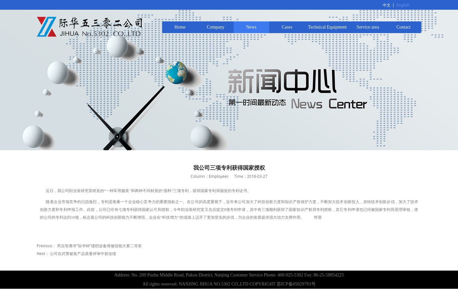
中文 (387, 5)
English (403, 5)
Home (180, 27)
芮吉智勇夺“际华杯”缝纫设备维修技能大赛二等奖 (99, 246)
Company (215, 27)
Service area (368, 27)
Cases (287, 27)
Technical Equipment (327, 27)
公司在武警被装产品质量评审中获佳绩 (83, 253)
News (251, 27)
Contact (403, 27)
